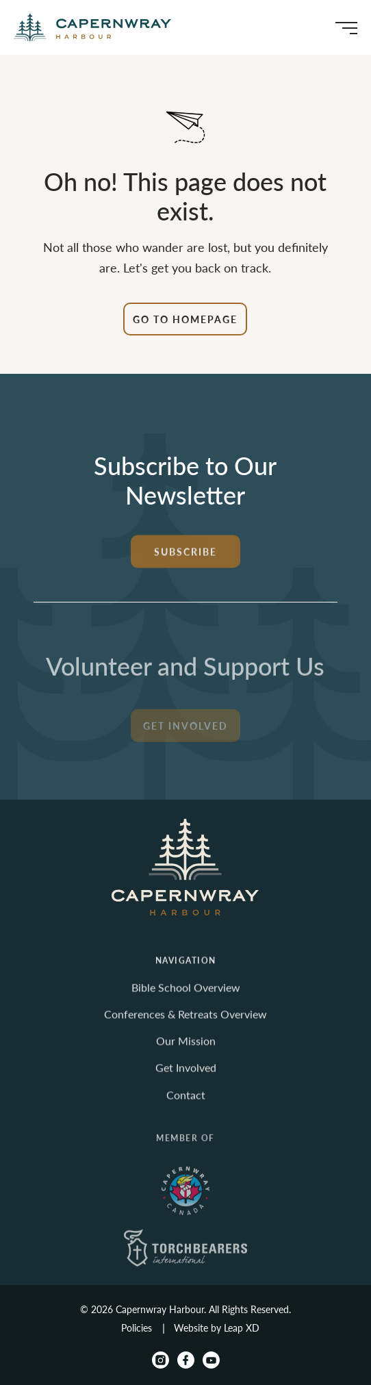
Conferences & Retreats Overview (185, 1022)
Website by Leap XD (216, 1327)
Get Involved (185, 739)
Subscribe (185, 560)
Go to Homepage (185, 319)
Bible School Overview (185, 996)
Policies (136, 1327)
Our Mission (186, 1050)
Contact (185, 1103)
